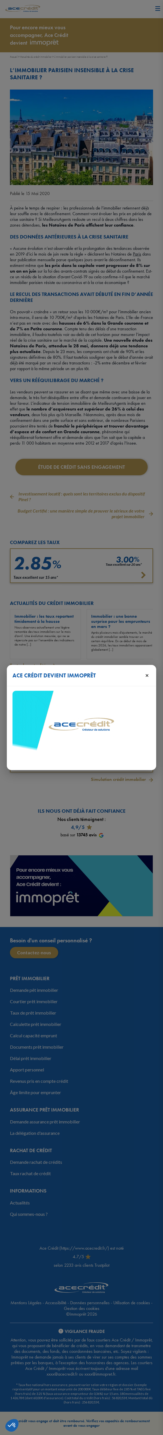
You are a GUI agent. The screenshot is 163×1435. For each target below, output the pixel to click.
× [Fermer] (147, 675)
